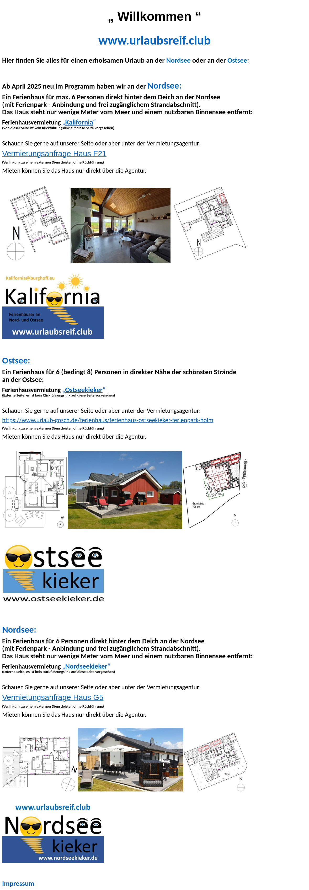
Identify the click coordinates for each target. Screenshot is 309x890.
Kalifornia (79, 122)
